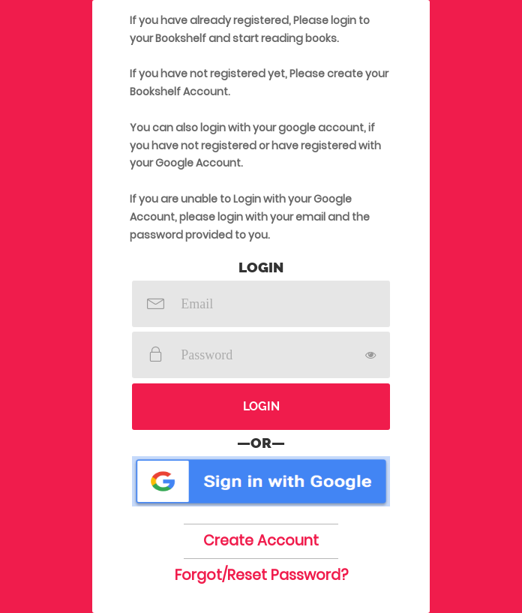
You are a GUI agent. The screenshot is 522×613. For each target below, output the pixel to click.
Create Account (261, 540)
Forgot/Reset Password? (261, 575)
